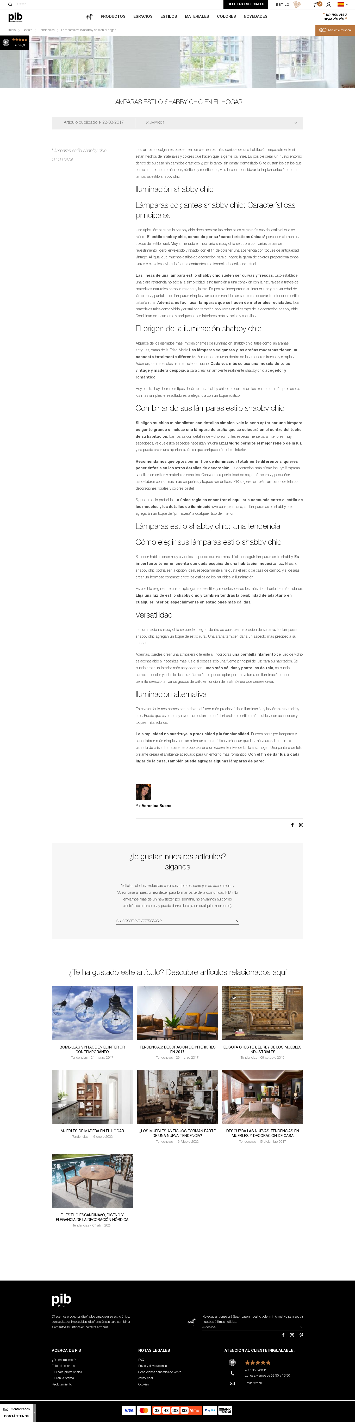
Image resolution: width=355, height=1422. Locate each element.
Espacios (143, 17)
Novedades (255, 17)
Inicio (12, 30)
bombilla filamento (258, 655)
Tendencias (46, 30)
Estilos (168, 17)
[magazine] (89, 17)
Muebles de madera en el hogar (92, 1131)
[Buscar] (10, 4)
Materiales (197, 17)
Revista (27, 30)
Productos (113, 17)
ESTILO (289, 4)
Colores (226, 17)
